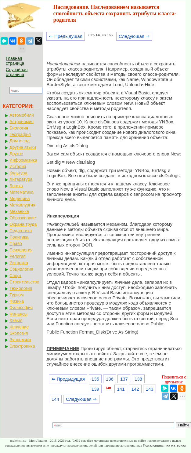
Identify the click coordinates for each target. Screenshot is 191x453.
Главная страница (15, 61)
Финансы (18, 314)
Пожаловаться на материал (164, 445)
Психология (21, 249)
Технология (20, 288)
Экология (18, 333)
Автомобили (21, 115)
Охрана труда (23, 224)
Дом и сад (19, 140)
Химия (15, 320)
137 (124, 379)
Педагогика (20, 230)
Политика (18, 237)
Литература (20, 179)
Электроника (22, 346)
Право (15, 243)
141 (121, 389)
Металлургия (22, 205)
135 (95, 379)
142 (135, 389)
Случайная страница (16, 72)
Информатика (23, 160)
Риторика (18, 262)
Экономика (20, 339)
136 (110, 379)
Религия (17, 256)
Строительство (24, 281)
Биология (18, 128)
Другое (16, 153)
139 (95, 389)
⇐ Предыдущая (65, 36)
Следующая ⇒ (134, 36)
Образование (22, 217)
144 (55, 399)
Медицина (19, 198)
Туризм (16, 294)
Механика (19, 211)
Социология (21, 269)
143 (149, 389)
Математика (21, 192)
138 (138, 379)
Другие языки (22, 147)
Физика (16, 301)
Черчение (19, 326)
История (17, 166)
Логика (16, 185)
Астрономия (21, 121)
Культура (18, 172)
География (20, 134)
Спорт (15, 275)
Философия (21, 307)
